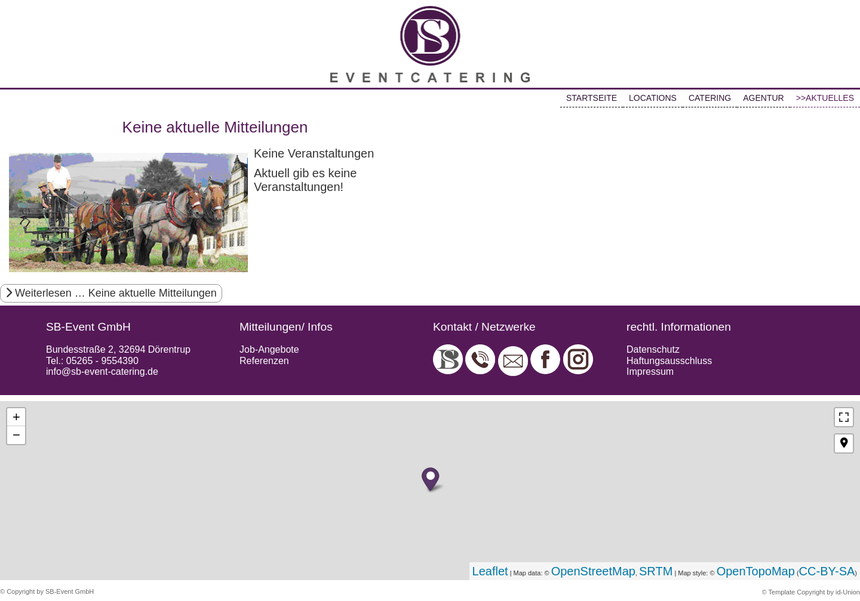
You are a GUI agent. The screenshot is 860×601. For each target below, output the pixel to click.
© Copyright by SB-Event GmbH (47, 591)
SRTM (655, 571)
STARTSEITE (591, 98)
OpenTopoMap (756, 571)
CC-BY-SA (827, 571)
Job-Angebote (269, 349)
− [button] (16, 434)
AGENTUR (763, 98)
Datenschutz (653, 349)
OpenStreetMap (593, 571)
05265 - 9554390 (102, 361)
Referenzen (264, 361)
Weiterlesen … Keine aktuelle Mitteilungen (111, 293)
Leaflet (490, 571)
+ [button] (16, 416)
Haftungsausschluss (669, 361)
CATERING (710, 98)
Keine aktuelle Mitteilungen (215, 127)
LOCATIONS (653, 98)
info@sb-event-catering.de (102, 371)
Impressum (650, 371)
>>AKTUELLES (825, 98)
